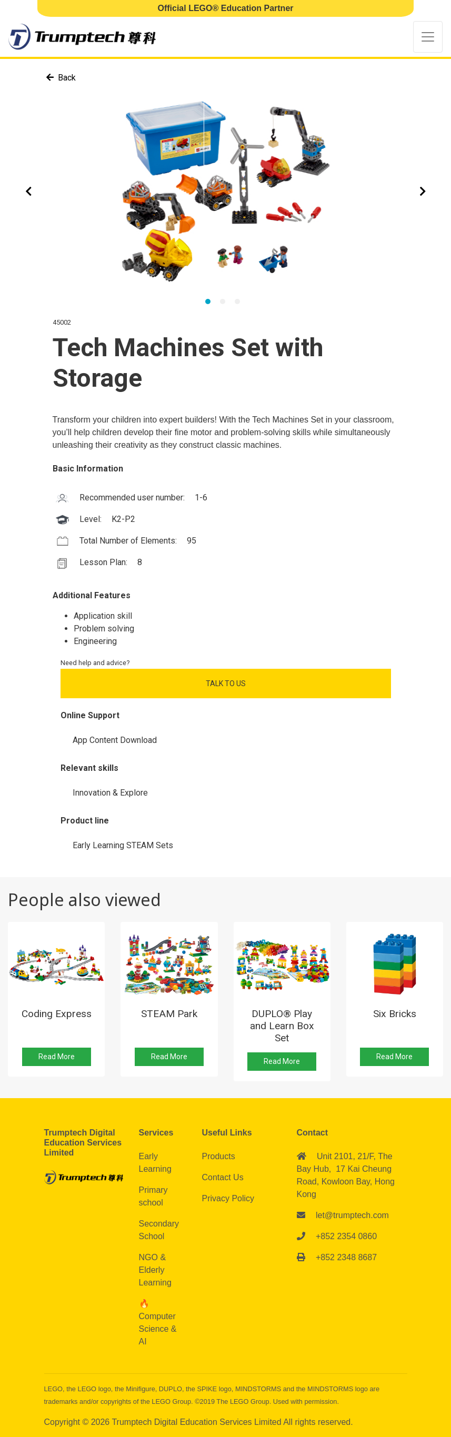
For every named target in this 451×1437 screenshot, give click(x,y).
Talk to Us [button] (226, 683)
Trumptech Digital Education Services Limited (197, 1422)
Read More (56, 1056)
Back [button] (61, 78)
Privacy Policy (228, 1198)
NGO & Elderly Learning (155, 1270)
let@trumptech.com (352, 1215)
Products (218, 1156)
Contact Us (223, 1177)
